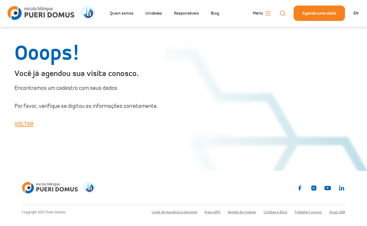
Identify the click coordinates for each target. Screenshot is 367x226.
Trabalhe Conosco (308, 212)
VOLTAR (24, 124)
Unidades (153, 13)
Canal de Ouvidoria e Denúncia (174, 212)
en (356, 13)
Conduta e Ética (275, 212)
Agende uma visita (319, 13)
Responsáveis (186, 13)
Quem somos (121, 13)
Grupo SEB (337, 212)
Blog (215, 13)
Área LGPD (212, 212)
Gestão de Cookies (242, 212)
